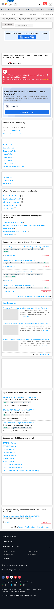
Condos (23, 14)
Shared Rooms (8, 180)
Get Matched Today (27, 37)
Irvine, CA (7, 522)
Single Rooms (7, 177)
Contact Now (45, 255)
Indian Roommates (7, 18)
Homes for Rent (8, 154)
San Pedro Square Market (13, 199)
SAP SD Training (8, 461)
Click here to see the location (12, 134)
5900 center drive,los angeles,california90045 (18, 423)
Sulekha (6, 4)
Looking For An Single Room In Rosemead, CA (18, 286)
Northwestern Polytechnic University (16, 231)
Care (43, 10)
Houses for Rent (8, 157)
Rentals (21, 10)
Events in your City (9, 551)
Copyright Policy (20, 591)
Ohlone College (9, 234)
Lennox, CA (16, 131)
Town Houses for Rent (10, 151)
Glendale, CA (8, 280)
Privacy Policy (37, 589)
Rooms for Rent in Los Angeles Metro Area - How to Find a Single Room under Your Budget (27, 308)
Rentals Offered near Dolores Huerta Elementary (34, 527)
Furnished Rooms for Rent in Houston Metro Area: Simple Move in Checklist (27, 324)
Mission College (9, 228)
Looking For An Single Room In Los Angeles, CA (19, 260)
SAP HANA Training (9, 455)
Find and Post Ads (27, 536)
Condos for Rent (8, 148)
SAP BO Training (8, 449)
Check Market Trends (27, 112)
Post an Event (31, 554)
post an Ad (47, 80)
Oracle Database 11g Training (12, 464)
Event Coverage (8, 554)
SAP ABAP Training (9, 446)
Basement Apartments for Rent (13, 166)
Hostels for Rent (8, 160)
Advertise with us (8, 591)
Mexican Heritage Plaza (12, 205)
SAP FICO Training (9, 452)
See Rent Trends (14, 63)
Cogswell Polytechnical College (14, 222)
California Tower (9, 208)
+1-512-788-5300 (9, 565)
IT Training (29, 10)
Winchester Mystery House (13, 202)
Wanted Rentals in (25, 18)
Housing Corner (9, 303)
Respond (45, 522)
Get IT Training (27, 541)
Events (3, 10)
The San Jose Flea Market (13, 196)
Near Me (4, 14)
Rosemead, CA (9, 291)
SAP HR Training (8, 458)
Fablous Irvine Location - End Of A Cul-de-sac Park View (21, 516)
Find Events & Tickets (27, 547)
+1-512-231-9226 (21, 565)
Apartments (13, 14)
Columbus (11, 1)
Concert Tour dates (33, 551)
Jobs (37, 10)
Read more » (25, 316)
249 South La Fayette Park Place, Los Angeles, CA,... (20, 397)
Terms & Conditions (24, 589)
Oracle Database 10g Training (12, 467)
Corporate (27, 559)
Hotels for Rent (8, 163)
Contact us (12, 589)
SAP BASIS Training (9, 443)
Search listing (8, 24)
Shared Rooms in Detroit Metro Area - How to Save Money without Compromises (27, 340)
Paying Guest (7, 183)
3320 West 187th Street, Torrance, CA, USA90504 (19, 410)
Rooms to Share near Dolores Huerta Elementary (34, 296)
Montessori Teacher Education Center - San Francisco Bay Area (25, 225)
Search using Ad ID (24, 25)
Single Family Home (10, 518)
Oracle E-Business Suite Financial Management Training (21, 470)
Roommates (12, 10)
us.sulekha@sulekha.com (12, 570)
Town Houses (33, 14)
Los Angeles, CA (9, 255)
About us (4, 589)
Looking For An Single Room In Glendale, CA (18, 272)
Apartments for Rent (10, 145)
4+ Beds (20, 518)
